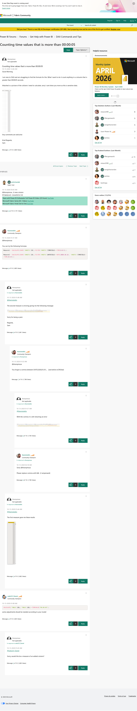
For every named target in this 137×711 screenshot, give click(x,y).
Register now (115, 29)
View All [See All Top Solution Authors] (98, 142)
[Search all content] (109, 25)
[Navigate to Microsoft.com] (6, 15)
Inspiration (45, 15)
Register (110, 20)
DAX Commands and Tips (68, 36)
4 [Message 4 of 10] (8, 269)
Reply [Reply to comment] (83, 216)
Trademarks (132, 696)
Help (124, 20)
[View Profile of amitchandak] (15, 182)
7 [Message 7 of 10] (18, 380)
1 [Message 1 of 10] (8, 150)
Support (90, 15)
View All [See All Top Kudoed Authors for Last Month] (98, 187)
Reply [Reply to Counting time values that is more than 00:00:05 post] (83, 155)
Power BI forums (8, 36)
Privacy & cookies (109, 696)
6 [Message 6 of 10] (13, 333)
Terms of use (122, 696)
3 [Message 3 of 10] (13, 664)
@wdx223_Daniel (13, 651)
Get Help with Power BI (41, 36)
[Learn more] (102, 95)
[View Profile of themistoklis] (12, 230)
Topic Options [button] (81, 50)
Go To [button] (132, 20)
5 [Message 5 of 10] (13, 577)
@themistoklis (12, 300)
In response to (14, 293)
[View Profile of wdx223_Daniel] (13, 596)
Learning (81, 15)
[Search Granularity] (74, 25)
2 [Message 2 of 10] (8, 619)
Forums (35, 15)
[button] (68, 50)
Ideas (53, 15)
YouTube (50, 198)
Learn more (6, 8)
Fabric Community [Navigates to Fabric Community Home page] (22, 15)
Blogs (73, 15)
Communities (63, 15)
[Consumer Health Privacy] (28, 704)
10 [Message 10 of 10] (9, 211)
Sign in (118, 20)
